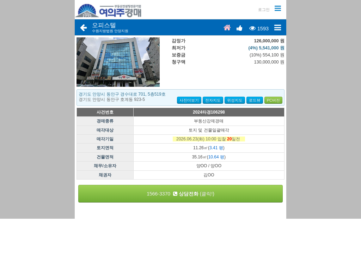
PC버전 (273, 100)
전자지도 (213, 100)
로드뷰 (255, 100)
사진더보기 (189, 100)
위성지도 (235, 100)
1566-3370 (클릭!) (180, 193)
